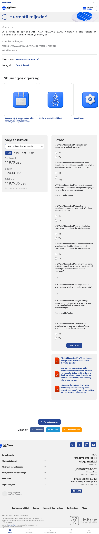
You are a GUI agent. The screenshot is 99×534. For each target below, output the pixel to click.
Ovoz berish (74, 345)
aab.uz (9, 8)
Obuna (35, 508)
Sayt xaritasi (72, 508)
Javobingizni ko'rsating (64, 195)
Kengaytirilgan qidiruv (53, 508)
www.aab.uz (12, 525)
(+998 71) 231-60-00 (85, 458)
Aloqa (84, 508)
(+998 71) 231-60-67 (85, 478)
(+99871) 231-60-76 (86, 469)
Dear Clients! (22, 65)
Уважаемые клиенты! (27, 59)
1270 (94, 454)
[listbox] (24, 146)
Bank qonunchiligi (20, 508)
